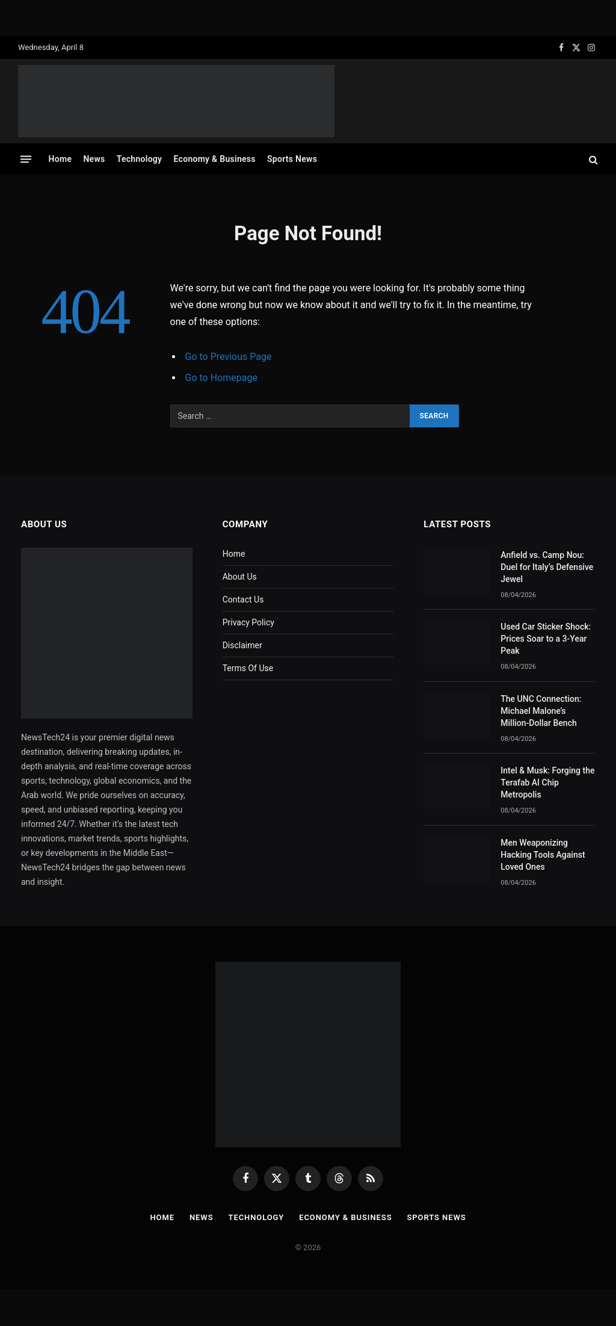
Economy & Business (215, 159)
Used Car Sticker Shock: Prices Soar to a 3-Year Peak (545, 638)
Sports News (292, 159)
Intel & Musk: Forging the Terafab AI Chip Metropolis (547, 782)
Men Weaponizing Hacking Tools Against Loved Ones (542, 855)
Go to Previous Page (228, 356)
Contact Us (243, 599)
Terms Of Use (248, 668)
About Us (240, 576)
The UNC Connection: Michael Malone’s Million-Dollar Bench (540, 711)
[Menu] (25, 159)
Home (60, 159)
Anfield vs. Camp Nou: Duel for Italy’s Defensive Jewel (546, 567)
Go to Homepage (221, 377)
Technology (139, 159)
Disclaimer (242, 645)
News (94, 159)
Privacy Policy (248, 622)
